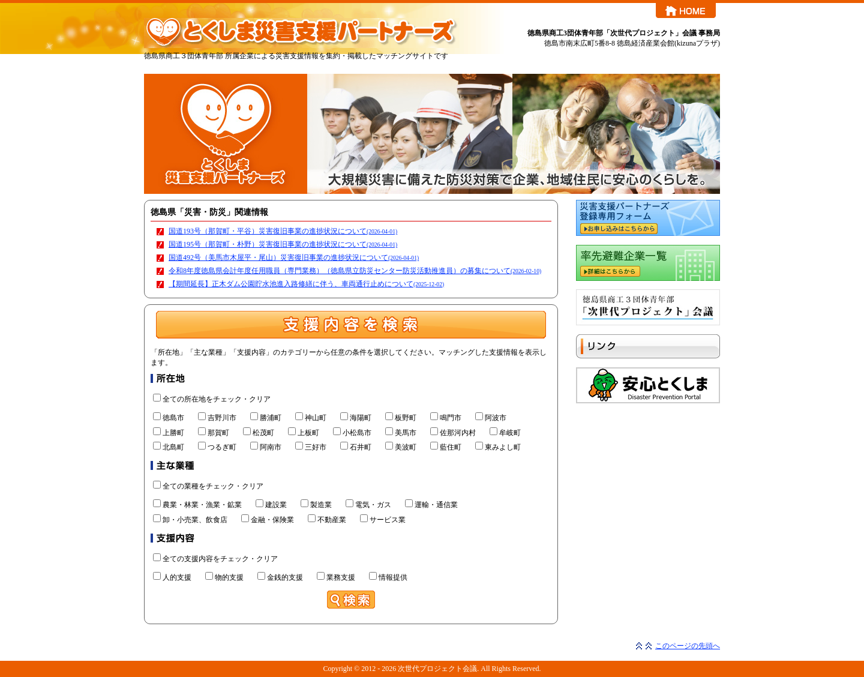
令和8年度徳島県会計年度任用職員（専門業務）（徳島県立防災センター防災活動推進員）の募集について (355, 270)
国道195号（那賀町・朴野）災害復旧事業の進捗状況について (283, 244)
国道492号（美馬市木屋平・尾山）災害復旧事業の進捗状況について (294, 257)
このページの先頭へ (687, 646)
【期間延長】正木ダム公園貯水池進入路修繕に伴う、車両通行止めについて (306, 284)
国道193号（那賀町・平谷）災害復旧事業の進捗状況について (283, 231)
